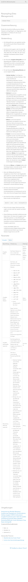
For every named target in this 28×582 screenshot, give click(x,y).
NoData (3, 515)
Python (10, 240)
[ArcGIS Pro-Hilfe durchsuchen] (13, 2)
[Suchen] (25, 1)
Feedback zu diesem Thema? (19, 548)
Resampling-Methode (6, 520)
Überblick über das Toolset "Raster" (12, 538)
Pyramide (10, 518)
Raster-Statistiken (18, 518)
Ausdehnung (4, 513)
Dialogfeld (4, 240)
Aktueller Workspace (15, 511)
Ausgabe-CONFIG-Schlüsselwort (14, 515)
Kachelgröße (8, 522)
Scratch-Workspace (18, 520)
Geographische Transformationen (17, 513)
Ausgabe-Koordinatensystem (8, 516)
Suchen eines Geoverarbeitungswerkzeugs (14, 540)
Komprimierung (5, 511)
